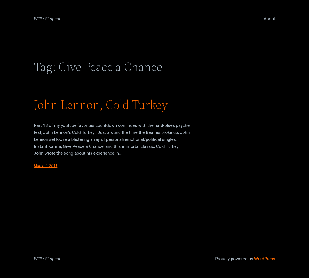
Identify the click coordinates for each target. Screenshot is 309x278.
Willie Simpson (48, 18)
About (269, 18)
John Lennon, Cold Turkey (101, 104)
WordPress (264, 258)
